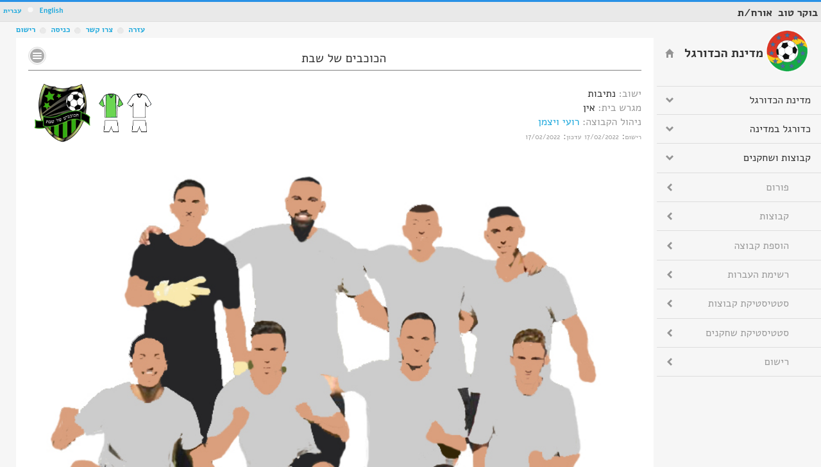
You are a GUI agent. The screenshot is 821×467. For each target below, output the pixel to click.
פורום (777, 187)
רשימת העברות (758, 274)
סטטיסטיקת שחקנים (747, 333)
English (51, 10)
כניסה (60, 29)
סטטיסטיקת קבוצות (748, 303)
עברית (12, 10)
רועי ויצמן (559, 122)
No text (37, 56)
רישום (25, 29)
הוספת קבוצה (761, 246)
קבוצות (774, 216)
